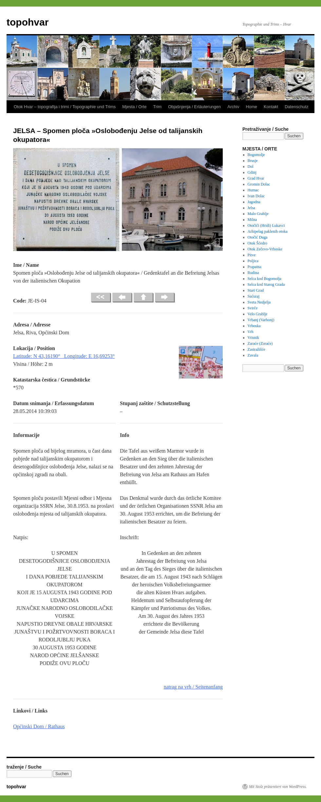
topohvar (27, 22)
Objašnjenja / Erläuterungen (194, 106)
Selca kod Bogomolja (264, 278)
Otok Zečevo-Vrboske (265, 249)
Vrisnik (253, 337)
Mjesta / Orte (134, 106)
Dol (251, 166)
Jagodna (254, 202)
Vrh (251, 331)
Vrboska (254, 325)
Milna (252, 219)
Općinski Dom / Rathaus (39, 726)
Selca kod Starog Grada (266, 284)
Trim (157, 106)
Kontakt (271, 106)
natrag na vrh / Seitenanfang (193, 687)
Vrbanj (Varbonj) (261, 320)
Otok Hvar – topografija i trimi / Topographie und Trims (65, 106)
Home (251, 106)
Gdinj (252, 172)
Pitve (252, 255)
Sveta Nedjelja (259, 302)
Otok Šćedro (257, 243)
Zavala (253, 355)
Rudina (253, 272)
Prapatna (254, 266)
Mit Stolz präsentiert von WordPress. (278, 786)
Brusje (253, 160)
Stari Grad (256, 290)
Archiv (233, 106)
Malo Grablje (258, 213)
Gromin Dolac (259, 184)
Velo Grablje (258, 314)
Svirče (253, 308)
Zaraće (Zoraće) (260, 343)
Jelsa (251, 207)
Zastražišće (256, 349)
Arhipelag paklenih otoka (268, 231)
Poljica (253, 261)
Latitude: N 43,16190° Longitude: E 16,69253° (64, 356)
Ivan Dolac (256, 196)
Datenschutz (296, 106)
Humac (253, 190)
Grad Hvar (256, 178)
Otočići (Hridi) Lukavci (266, 225)
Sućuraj (254, 296)
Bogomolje (256, 154)
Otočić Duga (258, 237)
